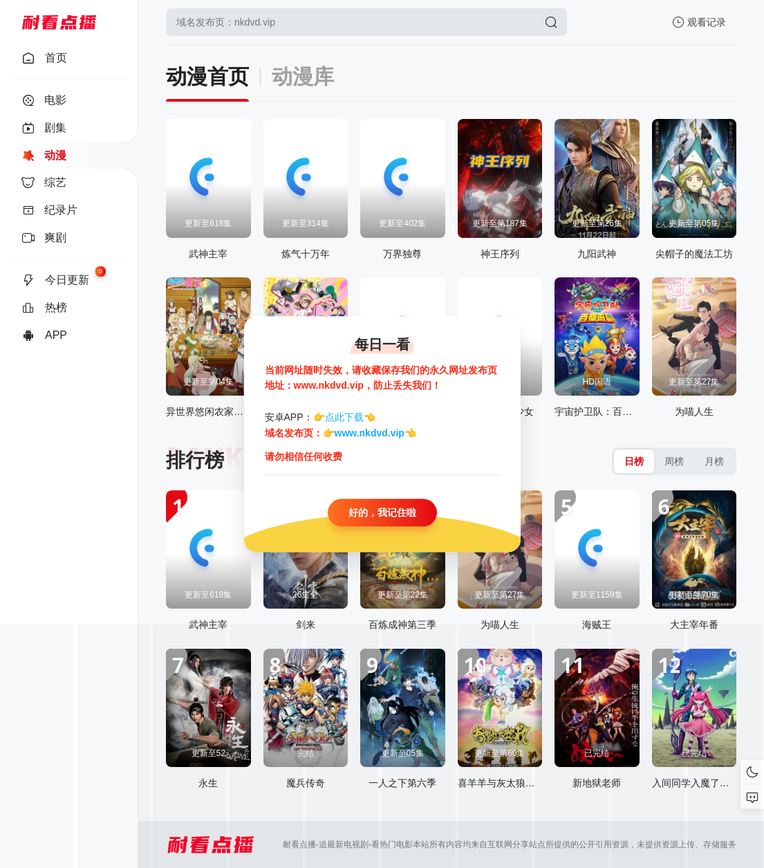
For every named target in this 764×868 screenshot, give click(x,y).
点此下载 (344, 417)
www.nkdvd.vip (369, 432)
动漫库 (303, 76)
